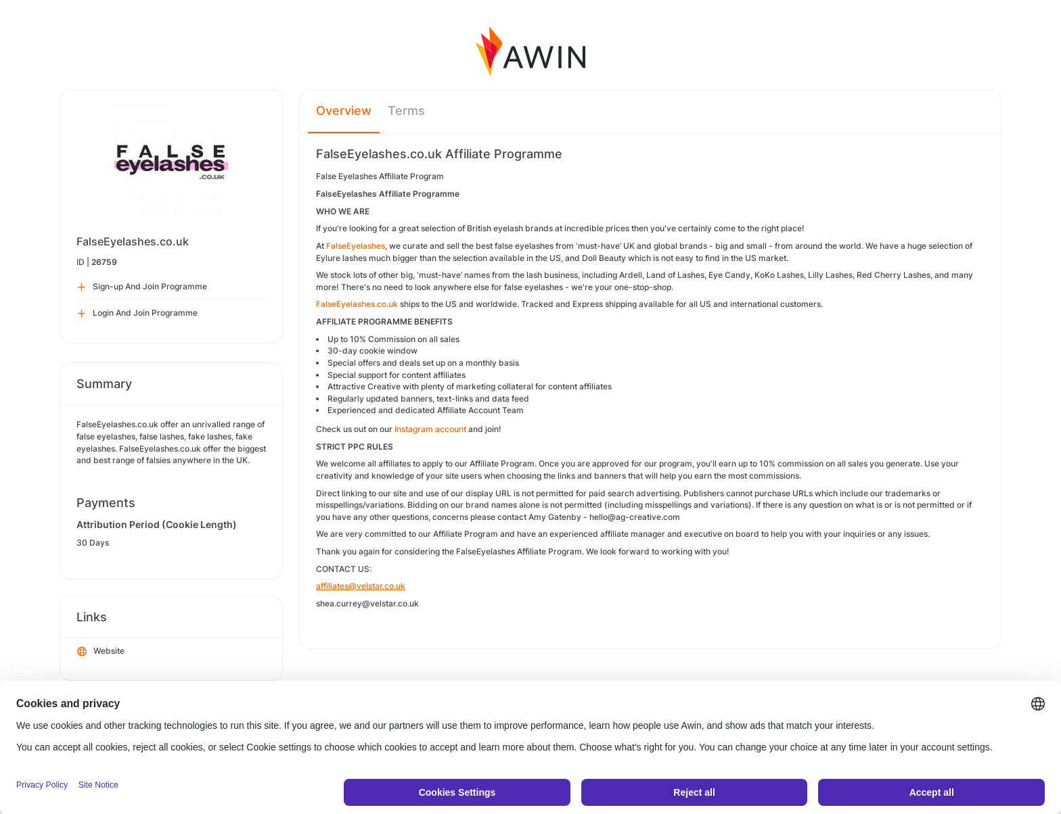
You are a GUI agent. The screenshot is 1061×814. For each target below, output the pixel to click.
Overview (343, 110)
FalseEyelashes (354, 246)
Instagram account (430, 429)
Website (101, 652)
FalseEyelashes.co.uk (357, 304)
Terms (406, 110)
